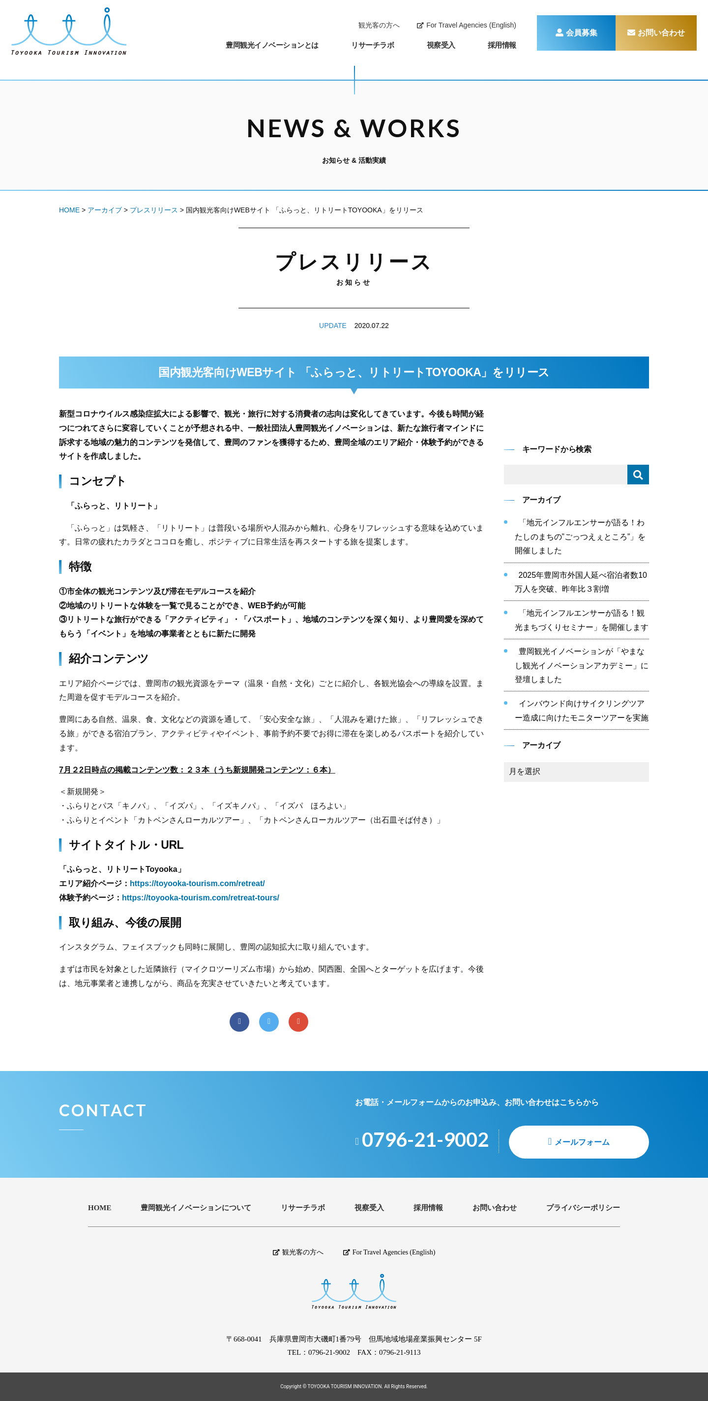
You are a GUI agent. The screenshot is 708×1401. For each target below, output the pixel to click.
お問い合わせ (656, 33)
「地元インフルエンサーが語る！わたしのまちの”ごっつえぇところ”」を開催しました (580, 536)
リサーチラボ (372, 45)
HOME (100, 1208)
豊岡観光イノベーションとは (272, 45)
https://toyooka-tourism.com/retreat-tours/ (200, 898)
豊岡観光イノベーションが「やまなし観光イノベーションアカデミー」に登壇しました (582, 665)
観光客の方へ (379, 25)
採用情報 (502, 45)
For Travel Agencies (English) (466, 25)
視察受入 (441, 45)
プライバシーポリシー (583, 1208)
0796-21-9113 (399, 1352)
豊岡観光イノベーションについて (196, 1208)
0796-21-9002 (329, 1352)
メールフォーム (582, 1142)
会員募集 (576, 33)
